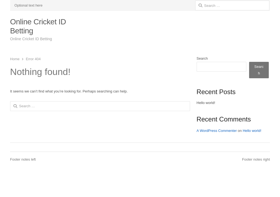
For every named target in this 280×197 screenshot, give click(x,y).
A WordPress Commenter (217, 131)
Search (202, 58)
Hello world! (206, 103)
